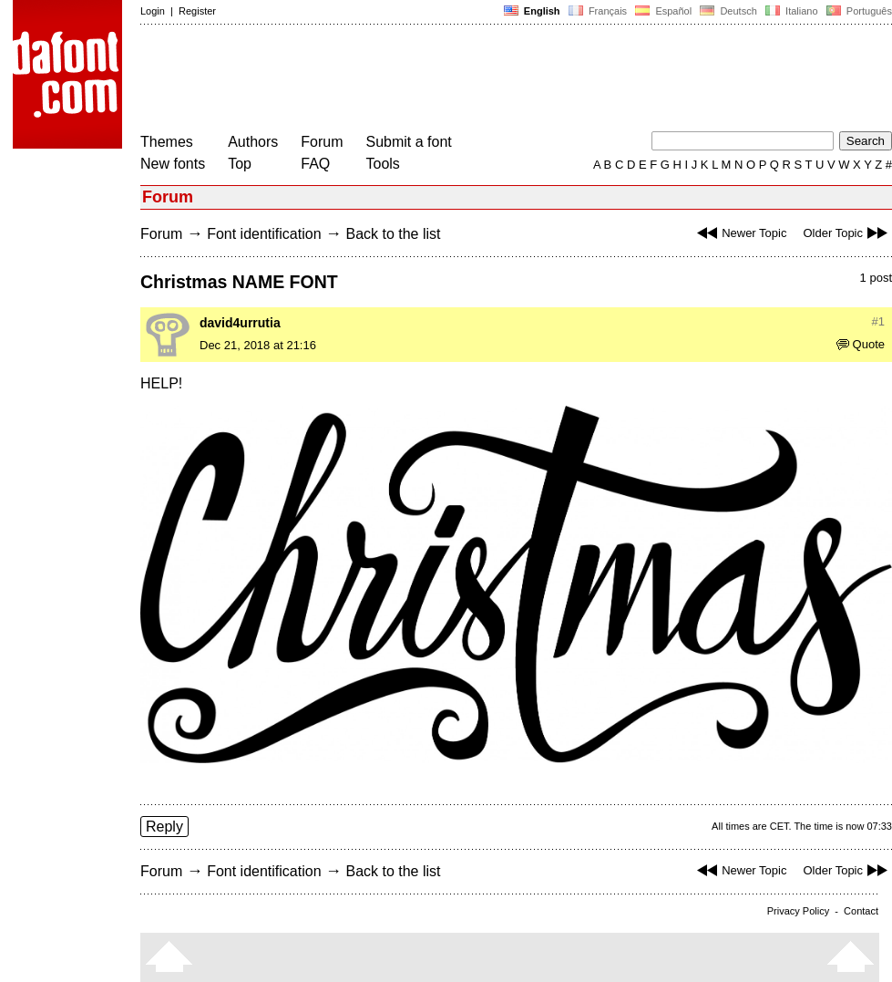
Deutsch (728, 10)
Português (858, 10)
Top (239, 163)
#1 (878, 321)
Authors (253, 142)
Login (152, 10)
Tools (383, 163)
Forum (322, 142)
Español (663, 10)
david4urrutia (240, 322)
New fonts (172, 163)
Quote (860, 344)
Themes (166, 142)
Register (197, 10)
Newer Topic (739, 233)
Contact (861, 910)
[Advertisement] (472, 80)
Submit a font (409, 142)
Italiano (792, 10)
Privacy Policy (798, 910)
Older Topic (847, 233)
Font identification (264, 234)
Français (598, 10)
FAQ (315, 163)
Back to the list (392, 234)
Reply (164, 826)
